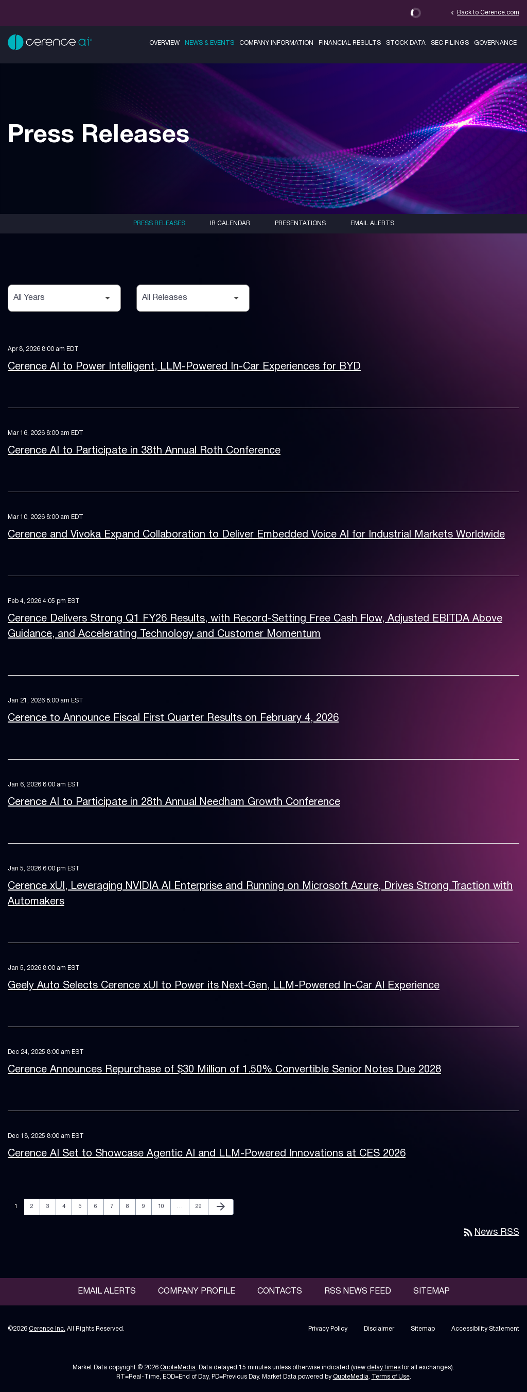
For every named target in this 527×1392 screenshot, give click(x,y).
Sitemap (431, 1291)
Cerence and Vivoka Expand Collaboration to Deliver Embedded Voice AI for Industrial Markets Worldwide (256, 535)
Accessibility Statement (485, 1329)
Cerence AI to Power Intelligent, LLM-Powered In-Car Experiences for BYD (184, 367)
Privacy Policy (327, 1329)
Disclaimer (379, 1329)
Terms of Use (391, 1377)
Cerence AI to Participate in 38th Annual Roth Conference (144, 451)
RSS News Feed (357, 1291)
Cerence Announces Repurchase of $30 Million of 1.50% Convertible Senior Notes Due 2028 (224, 1070)
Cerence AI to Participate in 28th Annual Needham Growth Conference (174, 802)
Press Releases (159, 223)
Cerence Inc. (47, 1329)
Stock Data (406, 43)
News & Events (209, 43)
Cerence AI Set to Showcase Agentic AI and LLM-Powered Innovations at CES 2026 (207, 1154)
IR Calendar (230, 223)
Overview (164, 43)
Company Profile (196, 1291)
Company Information (276, 43)
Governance (495, 43)
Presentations (300, 223)
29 (201, 1206)
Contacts (279, 1291)
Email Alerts (372, 223)
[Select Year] (64, 298)
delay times (383, 1367)
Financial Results (350, 43)
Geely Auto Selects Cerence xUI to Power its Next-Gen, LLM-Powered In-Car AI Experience (224, 986)
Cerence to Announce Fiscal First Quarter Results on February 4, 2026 (173, 718)
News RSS (490, 1232)
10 (163, 1206)
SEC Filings (450, 43)
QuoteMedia (178, 1367)
